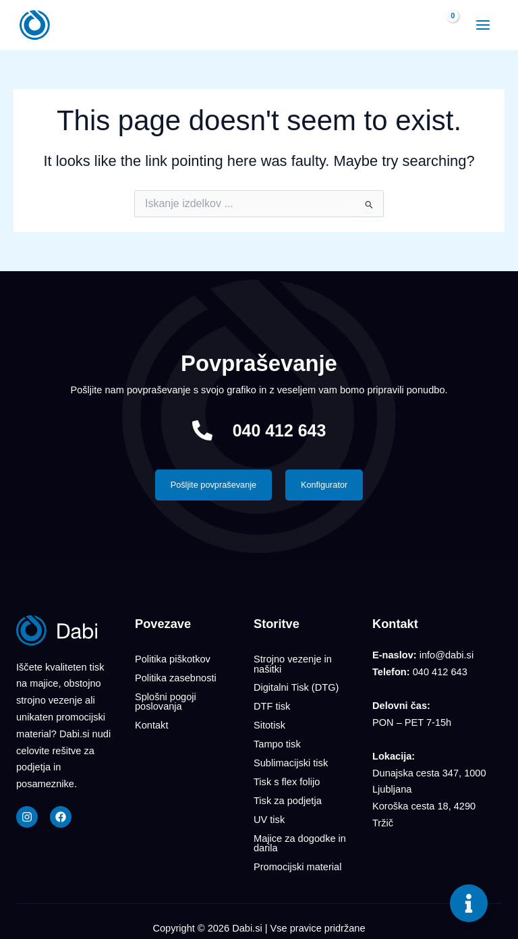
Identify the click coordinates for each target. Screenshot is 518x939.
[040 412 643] (201, 430)
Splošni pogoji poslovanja (165, 700)
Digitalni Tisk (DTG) (296, 687)
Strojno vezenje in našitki (293, 664)
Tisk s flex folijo (287, 777)
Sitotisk (269, 723)
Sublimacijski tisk (291, 758)
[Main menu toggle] (481, 25)
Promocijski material (297, 858)
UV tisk (269, 812)
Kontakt (151, 723)
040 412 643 (279, 430)
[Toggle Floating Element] (469, 903)
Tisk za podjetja (288, 794)
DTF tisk (272, 705)
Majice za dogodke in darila (300, 835)
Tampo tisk (277, 740)
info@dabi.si (446, 655)
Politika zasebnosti (176, 677)
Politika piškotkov (172, 659)
